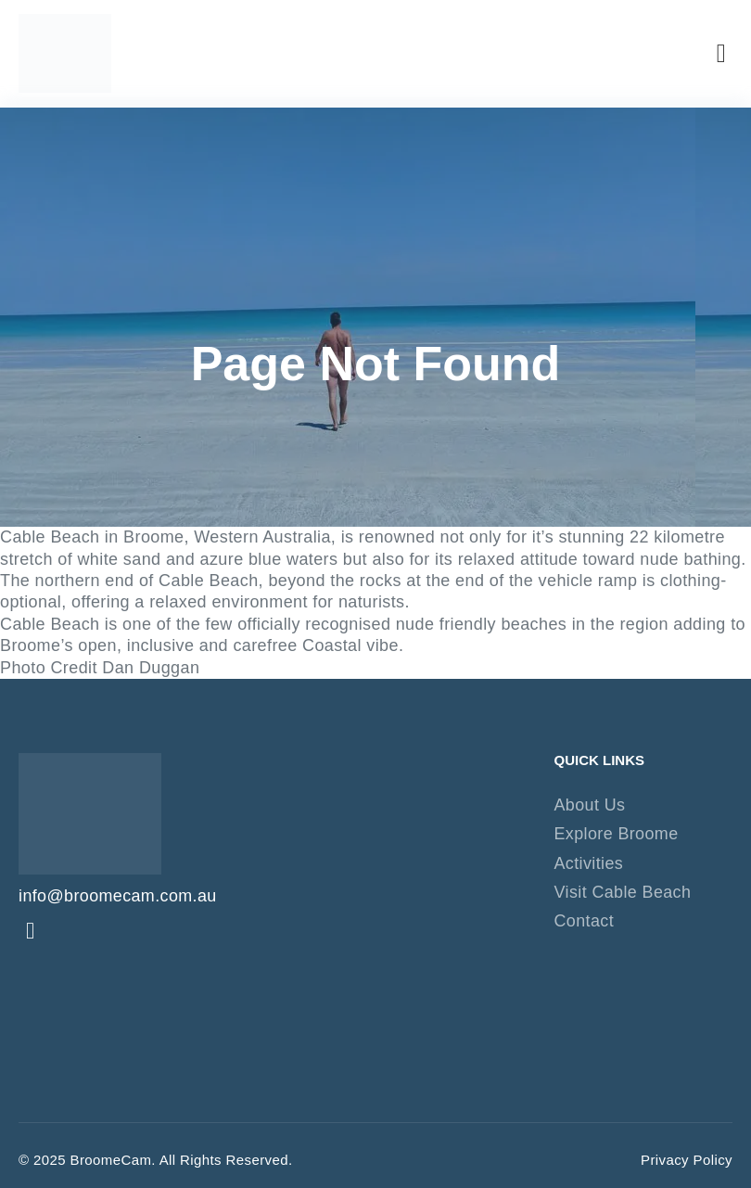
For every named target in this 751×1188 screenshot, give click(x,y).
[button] (721, 53)
